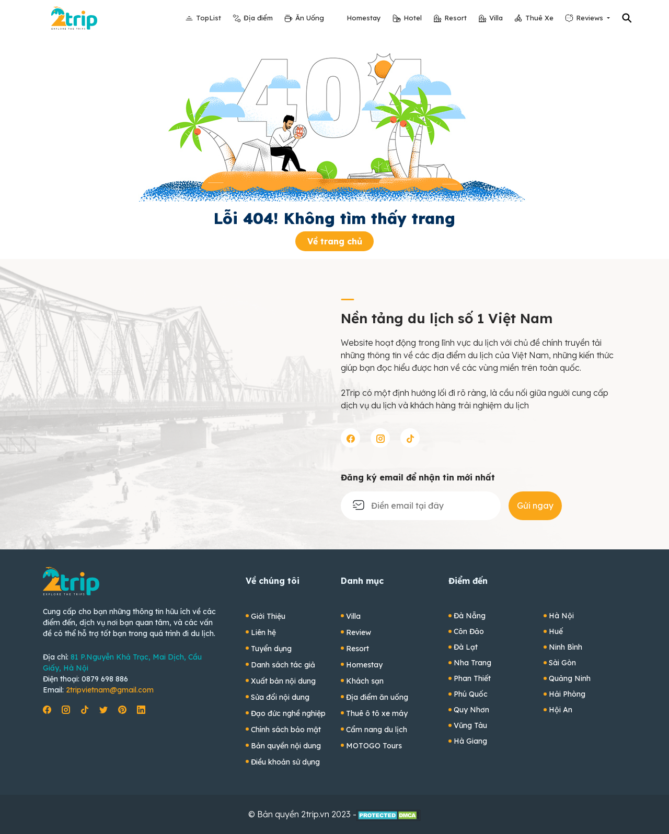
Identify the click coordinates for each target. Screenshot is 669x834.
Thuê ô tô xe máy (377, 713)
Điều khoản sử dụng (285, 762)
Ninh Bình (565, 647)
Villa (496, 18)
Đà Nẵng (470, 615)
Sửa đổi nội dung (280, 697)
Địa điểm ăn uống (377, 697)
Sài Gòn (562, 662)
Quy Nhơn (471, 709)
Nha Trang (472, 662)
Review (358, 632)
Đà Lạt (466, 647)
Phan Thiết (472, 678)
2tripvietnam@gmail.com (110, 690)
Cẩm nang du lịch (376, 729)
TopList (208, 18)
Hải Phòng (567, 694)
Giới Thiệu (268, 616)
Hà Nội (561, 615)
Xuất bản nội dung (283, 681)
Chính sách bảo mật (286, 729)
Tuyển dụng (271, 648)
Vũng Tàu (470, 725)
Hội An (560, 709)
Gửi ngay (535, 505)
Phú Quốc (471, 694)
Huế (556, 631)
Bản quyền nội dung (286, 745)
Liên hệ (263, 632)
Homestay (364, 18)
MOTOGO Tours (374, 745)
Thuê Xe (539, 18)
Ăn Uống (309, 18)
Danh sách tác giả (283, 664)
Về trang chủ (334, 241)
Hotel (412, 18)
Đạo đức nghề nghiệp (288, 713)
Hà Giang (470, 741)
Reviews (590, 18)
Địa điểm (258, 18)
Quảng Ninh (570, 678)
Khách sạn (365, 681)
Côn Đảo (469, 631)
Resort (455, 18)
